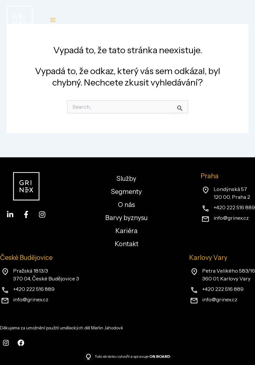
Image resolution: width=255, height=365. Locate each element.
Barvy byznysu (126, 218)
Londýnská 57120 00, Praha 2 (232, 193)
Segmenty (126, 192)
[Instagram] (42, 214)
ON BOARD (159, 356)
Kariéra (126, 231)
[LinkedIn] (10, 214)
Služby (126, 178)
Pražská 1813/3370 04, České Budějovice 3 (46, 274)
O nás (126, 205)
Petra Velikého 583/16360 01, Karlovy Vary (228, 274)
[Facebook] (26, 214)
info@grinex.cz (231, 217)
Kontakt (126, 244)
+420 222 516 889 (234, 207)
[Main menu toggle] (52, 20)
